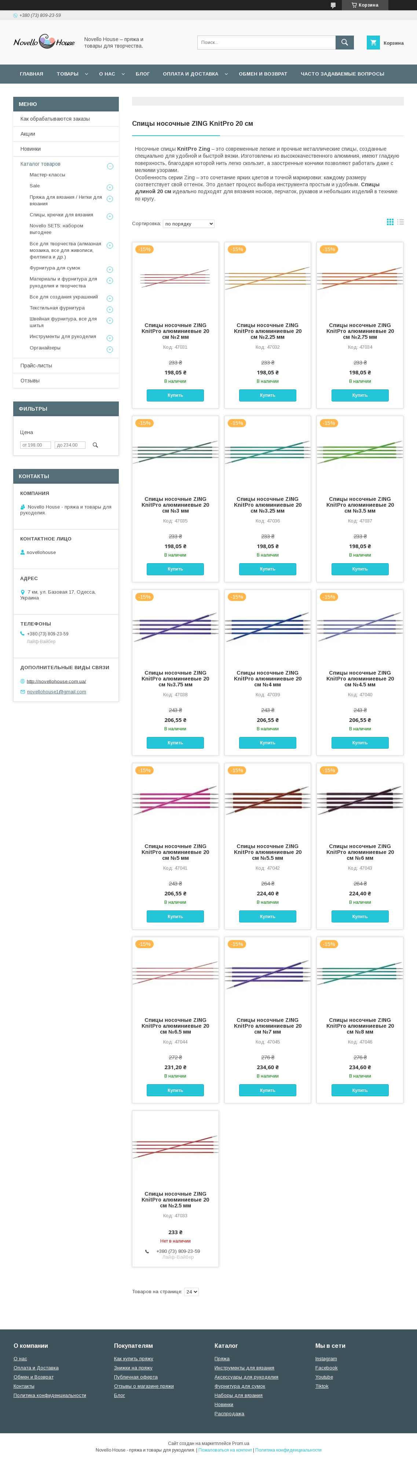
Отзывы (30, 381)
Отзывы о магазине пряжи (144, 1386)
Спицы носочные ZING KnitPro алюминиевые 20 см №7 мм (267, 1026)
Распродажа (229, 1413)
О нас (107, 74)
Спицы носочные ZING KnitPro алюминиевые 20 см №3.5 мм (360, 505)
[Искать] (345, 42)
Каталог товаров (41, 164)
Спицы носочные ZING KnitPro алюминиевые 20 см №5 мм (175, 852)
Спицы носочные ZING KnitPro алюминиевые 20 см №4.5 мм (360, 678)
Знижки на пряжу (133, 1368)
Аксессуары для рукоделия (246, 1377)
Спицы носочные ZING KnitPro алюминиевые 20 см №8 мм (360, 1026)
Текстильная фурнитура (57, 308)
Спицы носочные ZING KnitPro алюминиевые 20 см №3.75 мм (175, 678)
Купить (175, 395)
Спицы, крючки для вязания (61, 214)
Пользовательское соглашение (67, 93)
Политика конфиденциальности (175, 93)
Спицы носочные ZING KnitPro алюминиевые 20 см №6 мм (360, 852)
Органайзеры (45, 348)
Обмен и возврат (263, 74)
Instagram (326, 1358)
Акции (28, 134)
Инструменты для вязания (244, 1368)
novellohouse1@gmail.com (56, 691)
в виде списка (400, 224)
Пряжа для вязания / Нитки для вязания (66, 200)
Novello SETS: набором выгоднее (56, 229)
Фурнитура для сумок (55, 268)
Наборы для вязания (239, 1395)
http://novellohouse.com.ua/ (56, 681)
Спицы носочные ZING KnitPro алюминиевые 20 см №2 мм (175, 331)
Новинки (31, 149)
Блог (143, 74)
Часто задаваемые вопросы (342, 74)
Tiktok (322, 1386)
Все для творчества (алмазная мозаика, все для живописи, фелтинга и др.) (65, 250)
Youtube (324, 1377)
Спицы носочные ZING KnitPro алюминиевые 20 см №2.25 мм (267, 331)
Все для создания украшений (64, 297)
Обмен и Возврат (34, 1377)
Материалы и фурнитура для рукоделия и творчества (63, 282)
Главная (31, 74)
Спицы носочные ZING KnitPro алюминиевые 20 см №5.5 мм (267, 852)
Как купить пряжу (133, 1358)
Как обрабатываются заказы (55, 119)
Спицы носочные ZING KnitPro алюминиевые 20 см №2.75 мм (360, 331)
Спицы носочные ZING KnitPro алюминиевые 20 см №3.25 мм (267, 505)
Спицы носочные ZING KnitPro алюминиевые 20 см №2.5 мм (175, 1199)
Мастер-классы (47, 174)
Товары (67, 74)
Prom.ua (240, 1443)
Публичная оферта (136, 1377)
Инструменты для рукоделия (63, 336)
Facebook (326, 1368)
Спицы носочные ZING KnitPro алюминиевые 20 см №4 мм (267, 678)
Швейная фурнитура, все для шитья (63, 322)
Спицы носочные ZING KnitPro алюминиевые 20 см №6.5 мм (175, 1026)
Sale (35, 185)
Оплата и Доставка (190, 74)
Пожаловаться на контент (225, 1450)
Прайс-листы (36, 365)
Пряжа (222, 1358)
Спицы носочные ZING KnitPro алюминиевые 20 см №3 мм (175, 505)
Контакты (24, 1386)
